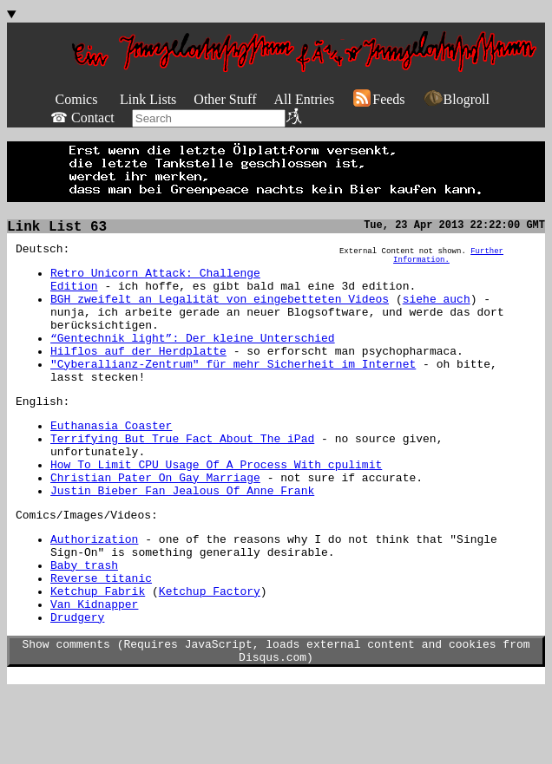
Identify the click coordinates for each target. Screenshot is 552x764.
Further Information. (448, 261)
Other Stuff (225, 99)
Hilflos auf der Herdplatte (138, 374)
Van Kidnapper (94, 668)
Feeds (378, 99)
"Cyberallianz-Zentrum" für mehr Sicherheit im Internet (233, 389)
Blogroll (456, 99)
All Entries (303, 99)
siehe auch (436, 311)
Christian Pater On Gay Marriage (155, 521)
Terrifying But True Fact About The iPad (182, 474)
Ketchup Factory (209, 653)
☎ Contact (82, 117)
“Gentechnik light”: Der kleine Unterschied (192, 358)
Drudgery (77, 684)
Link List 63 (57, 228)
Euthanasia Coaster (111, 459)
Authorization (94, 590)
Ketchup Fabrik (97, 653)
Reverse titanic (101, 637)
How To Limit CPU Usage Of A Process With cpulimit (216, 505)
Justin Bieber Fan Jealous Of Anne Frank (182, 537)
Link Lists (148, 99)
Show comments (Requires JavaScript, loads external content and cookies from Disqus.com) (276, 721)
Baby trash (84, 622)
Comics (77, 99)
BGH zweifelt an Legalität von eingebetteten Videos (219, 311)
